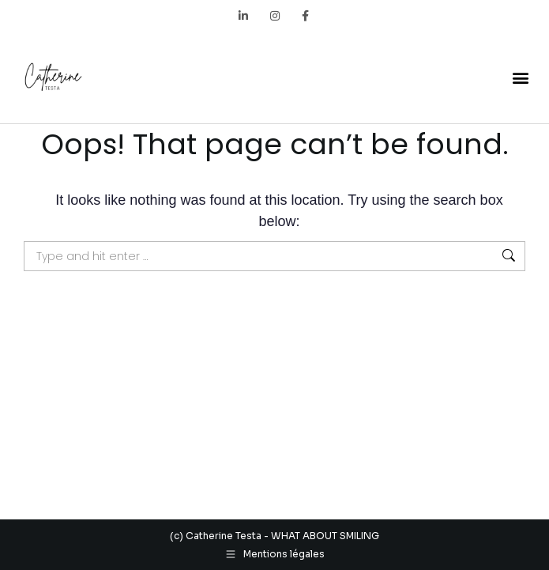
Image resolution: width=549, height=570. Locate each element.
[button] (520, 77)
